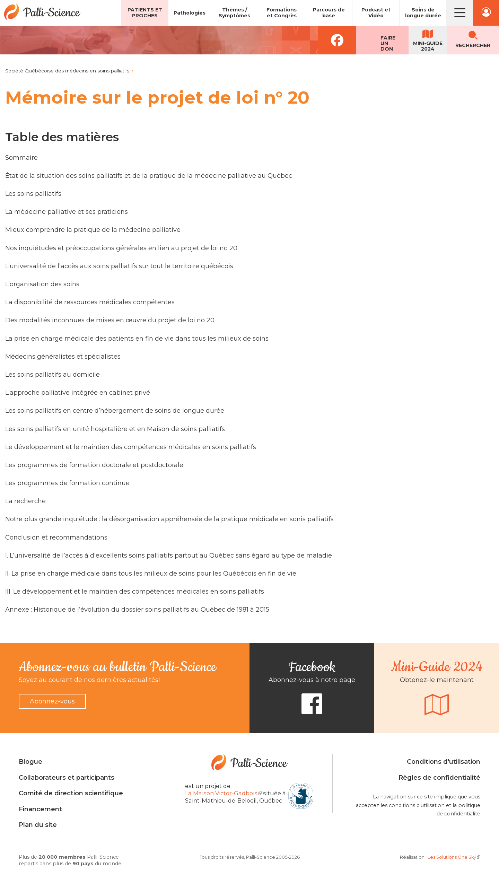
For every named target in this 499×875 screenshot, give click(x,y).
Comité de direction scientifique (71, 793)
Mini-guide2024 (428, 46)
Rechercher (472, 45)
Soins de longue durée (423, 13)
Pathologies (189, 13)
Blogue (30, 761)
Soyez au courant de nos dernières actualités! (89, 680)
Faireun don (387, 43)
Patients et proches (145, 13)
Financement (40, 809)
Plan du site (38, 825)
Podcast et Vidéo (376, 13)
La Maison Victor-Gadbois (223, 793)
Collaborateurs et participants (66, 777)
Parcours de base (329, 13)
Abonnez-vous (52, 701)
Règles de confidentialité (439, 777)
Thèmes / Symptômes (234, 13)
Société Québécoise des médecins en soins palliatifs (67, 70)
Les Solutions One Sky (454, 857)
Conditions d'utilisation (443, 761)
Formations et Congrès (281, 13)
